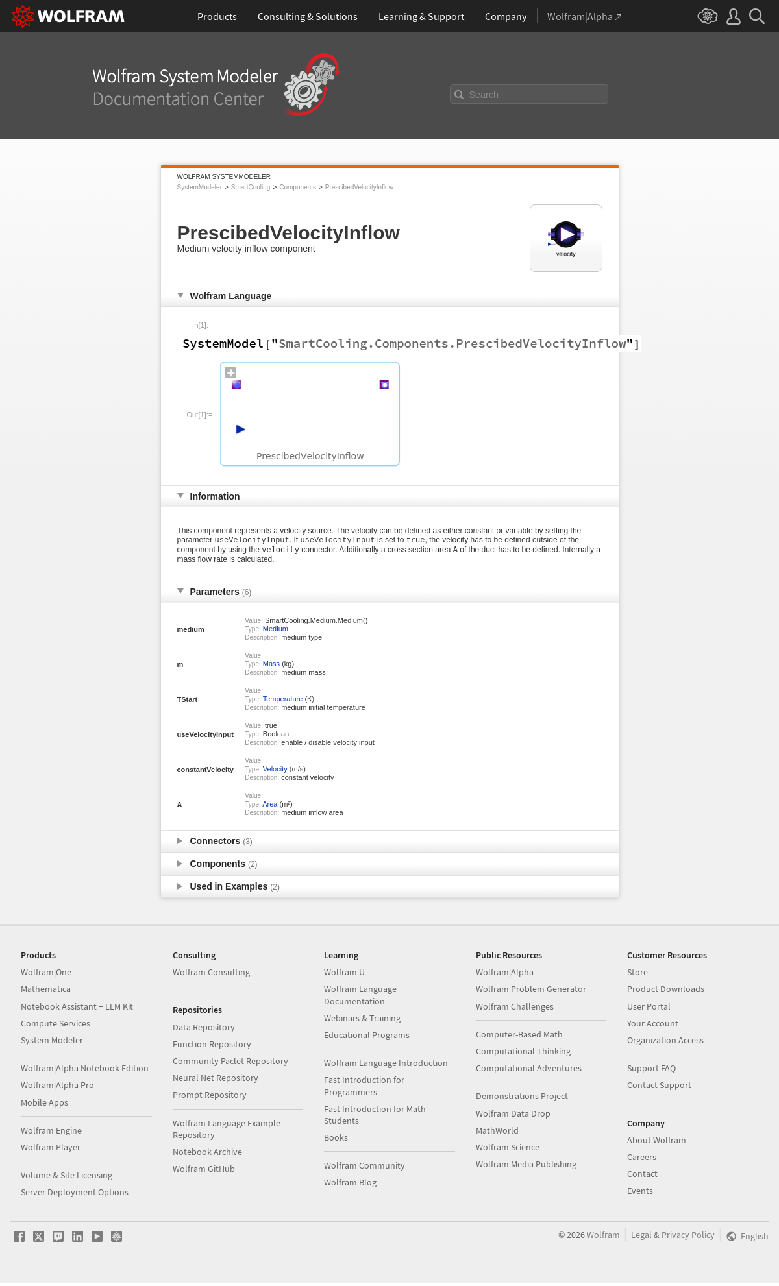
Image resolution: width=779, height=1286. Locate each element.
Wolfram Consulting (211, 974)
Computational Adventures (529, 1070)
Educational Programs (367, 1037)
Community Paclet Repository (230, 1063)
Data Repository (204, 1030)
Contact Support (659, 1087)
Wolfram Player (50, 1150)
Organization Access (665, 1043)
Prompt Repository (210, 1097)
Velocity (275, 771)
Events (640, 1193)
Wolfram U (344, 974)
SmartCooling (251, 187)
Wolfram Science (507, 1150)
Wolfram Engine (51, 1133)
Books (336, 1140)
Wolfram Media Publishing (526, 1166)
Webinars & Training (362, 1020)
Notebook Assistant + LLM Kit (77, 1009)
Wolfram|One (46, 974)
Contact (642, 1176)
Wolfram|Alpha (505, 974)
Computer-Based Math (519, 1037)
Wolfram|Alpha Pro (57, 1087)
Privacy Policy (688, 1237)
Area (269, 806)
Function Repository (212, 1046)
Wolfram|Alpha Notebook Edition (85, 1070)
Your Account (652, 1026)
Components (297, 187)
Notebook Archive (207, 1154)
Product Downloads (665, 991)
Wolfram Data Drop (513, 1116)
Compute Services (55, 1026)
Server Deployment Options (75, 1194)
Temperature (283, 701)
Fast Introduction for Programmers (364, 1088)
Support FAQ (651, 1070)
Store (637, 974)
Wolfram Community (364, 1168)
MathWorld (497, 1133)
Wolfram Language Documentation (360, 997)
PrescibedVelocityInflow (359, 187)
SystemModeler (199, 187)
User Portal (649, 1009)
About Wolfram (656, 1142)
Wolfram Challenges (515, 1009)
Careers (641, 1159)
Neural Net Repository (215, 1080)
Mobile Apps (44, 1105)
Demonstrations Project (522, 1098)
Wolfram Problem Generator (531, 991)
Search (484, 95)
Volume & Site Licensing (66, 1177)
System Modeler (52, 1043)
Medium (275, 631)
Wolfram (603, 1237)
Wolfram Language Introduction (386, 1065)
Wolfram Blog (350, 1185)
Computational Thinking (523, 1054)
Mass (271, 666)
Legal (641, 1237)
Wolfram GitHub (204, 1171)
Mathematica (46, 991)
